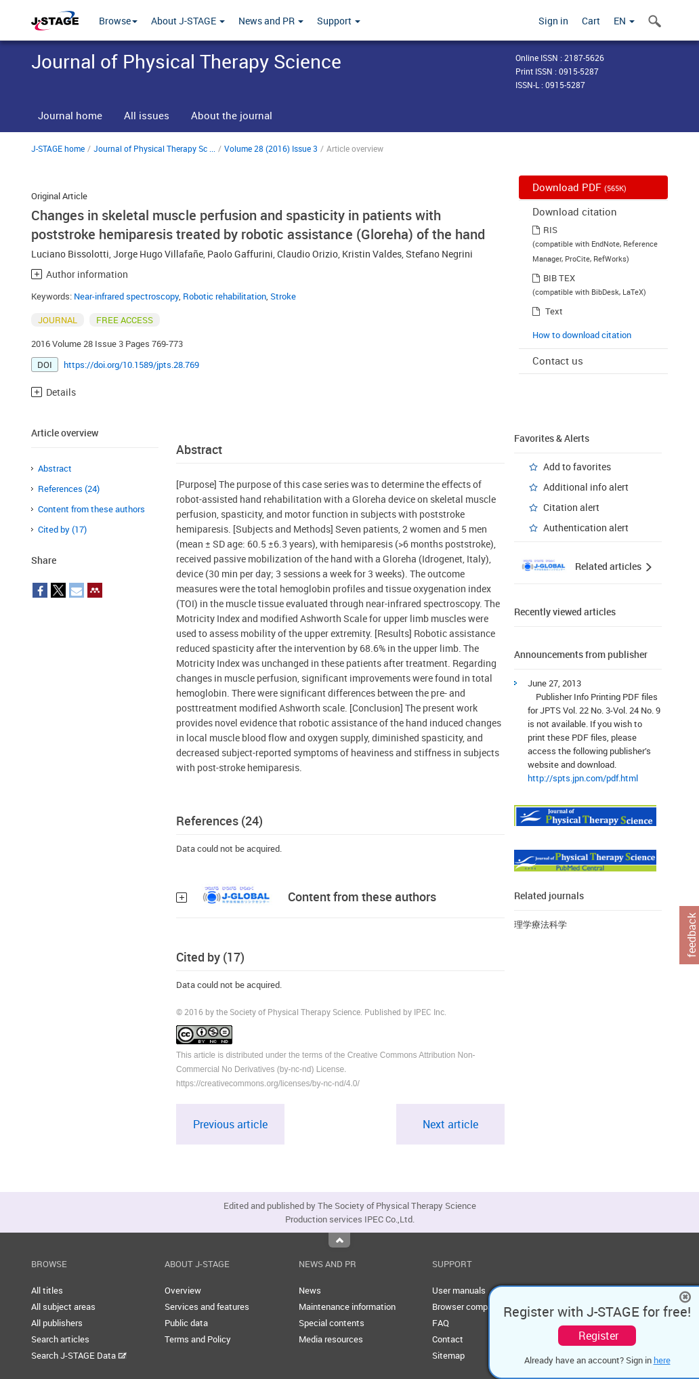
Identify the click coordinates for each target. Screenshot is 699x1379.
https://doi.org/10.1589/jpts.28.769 (131, 364)
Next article (450, 1124)
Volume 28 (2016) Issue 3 (271, 148)
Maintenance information (347, 1306)
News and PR (270, 20)
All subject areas (63, 1306)
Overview (183, 1290)
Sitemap (448, 1355)
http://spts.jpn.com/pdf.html (583, 778)
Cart (591, 20)
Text (554, 311)
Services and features (207, 1306)
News (310, 1290)
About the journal (231, 115)
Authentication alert (586, 527)
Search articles (60, 1339)
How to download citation (581, 335)
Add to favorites (577, 466)
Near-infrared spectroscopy (126, 296)
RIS (550, 230)
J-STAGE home (58, 148)
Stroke (283, 296)
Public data (186, 1323)
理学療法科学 (540, 924)
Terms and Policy (198, 1339)
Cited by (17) (62, 529)
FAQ (440, 1323)
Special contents (331, 1323)
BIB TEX (559, 278)
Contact (447, 1339)
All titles (47, 1290)
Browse (118, 20)
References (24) (69, 488)
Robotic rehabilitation (224, 296)
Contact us (557, 360)
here (662, 1360)
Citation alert (571, 507)
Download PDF (579, 187)
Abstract (55, 468)
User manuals (459, 1290)
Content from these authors (91, 509)
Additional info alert (586, 486)
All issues (146, 115)
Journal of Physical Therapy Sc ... (154, 148)
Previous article (230, 1124)
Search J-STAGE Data (79, 1355)
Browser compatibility (474, 1306)
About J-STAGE (188, 20)
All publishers (57, 1323)
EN (624, 20)
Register (598, 1335)
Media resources (331, 1339)
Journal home (70, 115)
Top (339, 1240)
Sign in (553, 20)
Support (338, 20)
